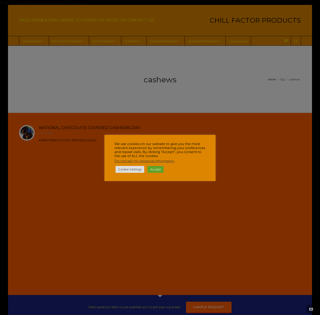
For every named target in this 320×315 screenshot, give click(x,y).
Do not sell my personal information (144, 161)
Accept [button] (155, 169)
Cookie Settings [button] (130, 169)
